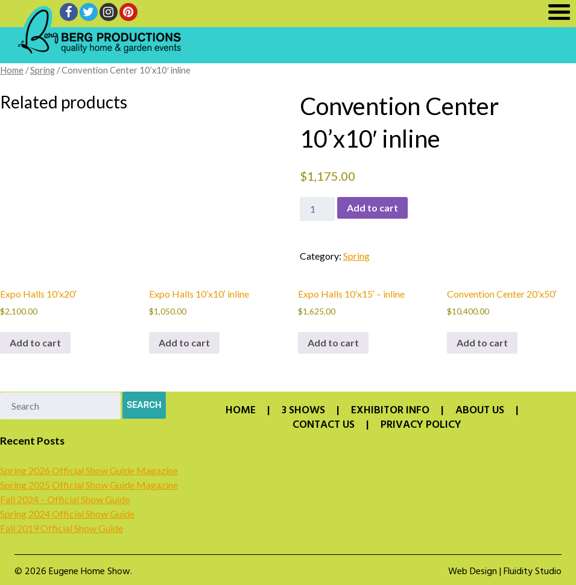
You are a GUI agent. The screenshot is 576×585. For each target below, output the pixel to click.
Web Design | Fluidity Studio (505, 572)
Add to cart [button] (35, 342)
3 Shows (303, 410)
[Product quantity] (317, 209)
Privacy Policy (421, 425)
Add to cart (372, 207)
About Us (479, 410)
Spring (42, 69)
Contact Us (324, 425)
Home (12, 69)
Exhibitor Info (390, 410)
